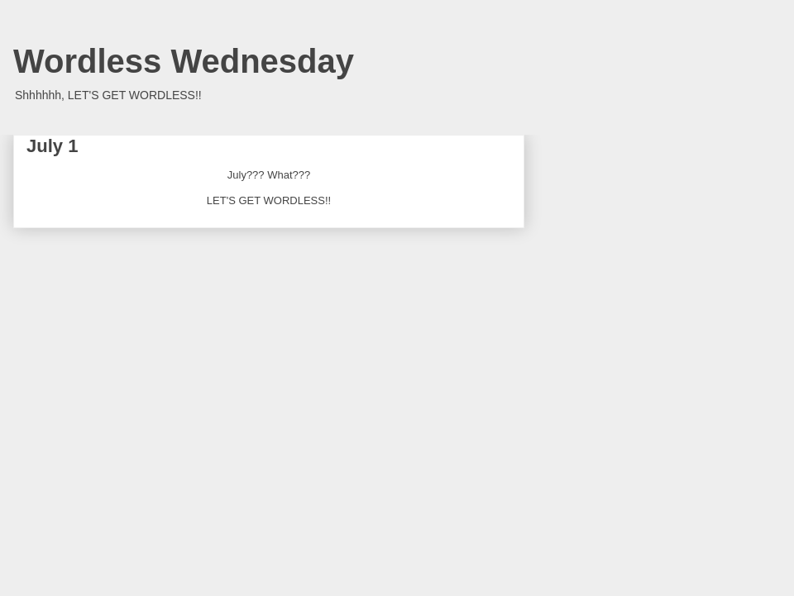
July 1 (52, 146)
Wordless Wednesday (183, 61)
